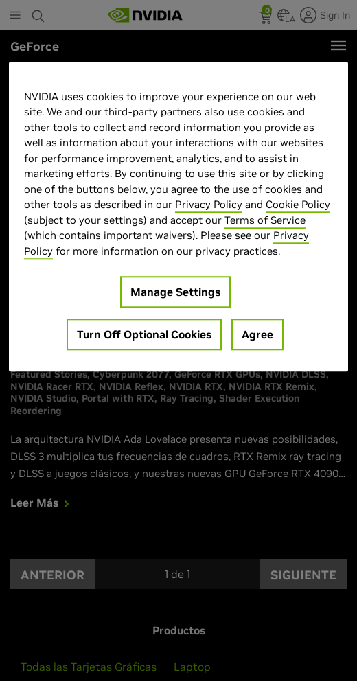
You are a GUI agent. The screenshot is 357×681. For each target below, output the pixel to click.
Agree (257, 335)
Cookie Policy (298, 204)
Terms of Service (265, 220)
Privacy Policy (208, 204)
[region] (178, 217)
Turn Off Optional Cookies (144, 335)
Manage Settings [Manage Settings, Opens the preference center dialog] (175, 292)
